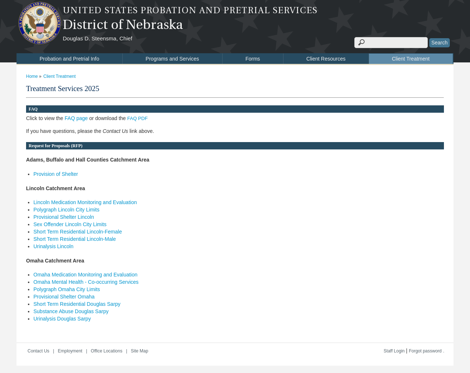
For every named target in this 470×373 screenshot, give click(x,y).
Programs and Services (172, 59)
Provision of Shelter (55, 174)
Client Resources (326, 59)
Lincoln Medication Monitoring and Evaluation (85, 202)
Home (32, 76)
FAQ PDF (137, 118)
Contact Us (38, 351)
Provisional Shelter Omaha (64, 297)
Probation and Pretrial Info (70, 59)
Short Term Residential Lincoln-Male (74, 239)
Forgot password (425, 351)
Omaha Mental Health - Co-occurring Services (85, 282)
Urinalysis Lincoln (53, 246)
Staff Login (394, 351)
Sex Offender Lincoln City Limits (69, 224)
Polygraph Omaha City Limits (66, 289)
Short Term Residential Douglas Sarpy (76, 304)
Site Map (139, 351)
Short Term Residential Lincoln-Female (77, 232)
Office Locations (106, 351)
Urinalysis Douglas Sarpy (62, 319)
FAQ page (76, 118)
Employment (70, 351)
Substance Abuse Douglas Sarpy (71, 311)
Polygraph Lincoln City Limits (66, 210)
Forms (252, 59)
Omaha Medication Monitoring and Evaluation (85, 275)
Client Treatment (411, 59)
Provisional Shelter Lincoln (63, 217)
